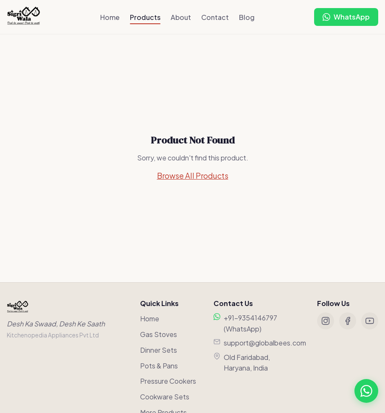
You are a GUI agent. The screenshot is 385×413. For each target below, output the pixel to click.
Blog (247, 17)
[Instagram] (325, 320)
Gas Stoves (158, 334)
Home (110, 17)
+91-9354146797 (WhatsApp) (250, 323)
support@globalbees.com (265, 342)
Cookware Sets (164, 396)
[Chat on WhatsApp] (346, 17)
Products (145, 17)
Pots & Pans (159, 365)
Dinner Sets (158, 350)
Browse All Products (192, 175)
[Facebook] (347, 320)
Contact (215, 17)
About (181, 17)
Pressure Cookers (168, 380)
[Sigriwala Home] (23, 17)
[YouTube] (369, 320)
